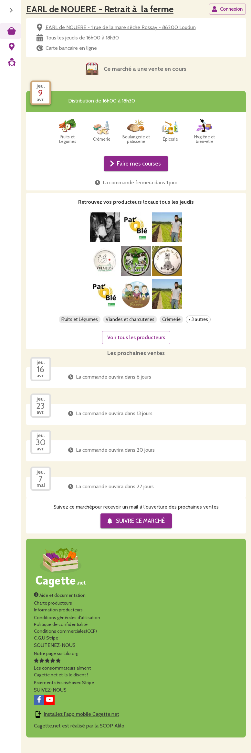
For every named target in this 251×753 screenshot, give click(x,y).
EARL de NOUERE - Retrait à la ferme (99, 9)
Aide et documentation (60, 605)
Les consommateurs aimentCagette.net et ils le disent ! (62, 678)
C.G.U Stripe (46, 648)
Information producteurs (58, 620)
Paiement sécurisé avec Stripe (64, 693)
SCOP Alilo (112, 736)
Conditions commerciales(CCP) (65, 641)
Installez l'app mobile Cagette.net (81, 724)
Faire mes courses (135, 163)
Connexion (227, 9)
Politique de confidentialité (61, 635)
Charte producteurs (53, 613)
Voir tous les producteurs (136, 348)
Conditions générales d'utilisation (67, 628)
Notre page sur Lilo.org (56, 664)
